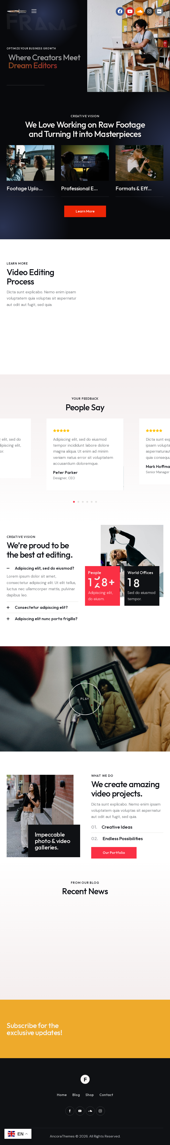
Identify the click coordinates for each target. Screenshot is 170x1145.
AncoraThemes (62, 1136)
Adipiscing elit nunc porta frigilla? (46, 618)
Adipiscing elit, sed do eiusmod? (44, 568)
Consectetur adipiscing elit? (41, 607)
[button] (34, 11)
